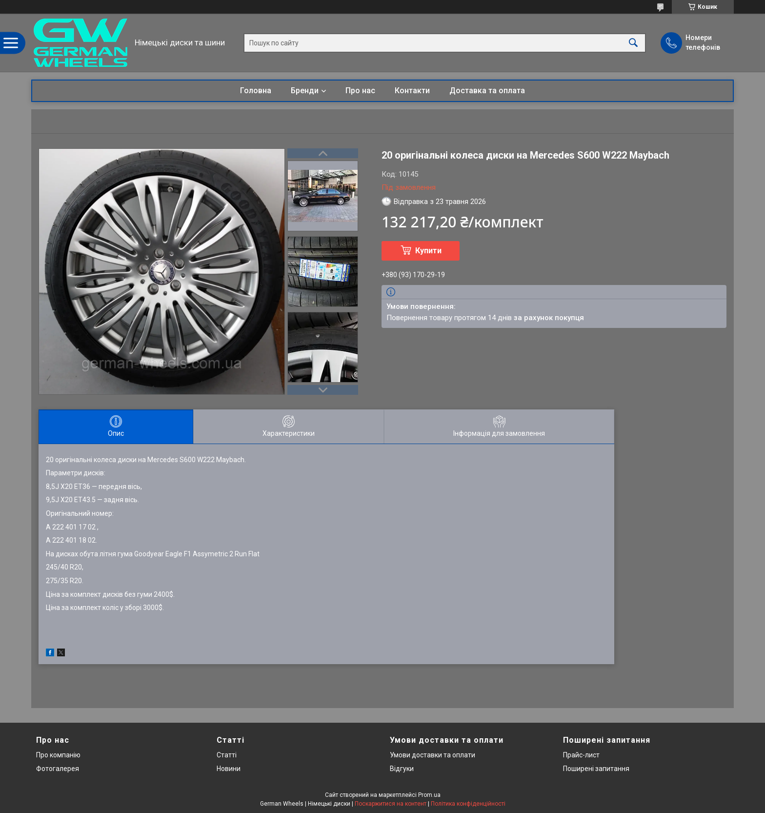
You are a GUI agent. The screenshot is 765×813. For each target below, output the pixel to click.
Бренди (305, 90)
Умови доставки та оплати (432, 755)
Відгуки (402, 768)
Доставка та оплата (487, 90)
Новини (229, 768)
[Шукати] (633, 43)
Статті (227, 755)
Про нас (360, 90)
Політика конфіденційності (468, 803)
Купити (428, 250)
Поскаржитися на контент (390, 803)
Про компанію (58, 755)
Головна (255, 90)
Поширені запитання (596, 768)
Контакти (412, 90)
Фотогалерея (57, 768)
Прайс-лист (581, 755)
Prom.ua (429, 795)
